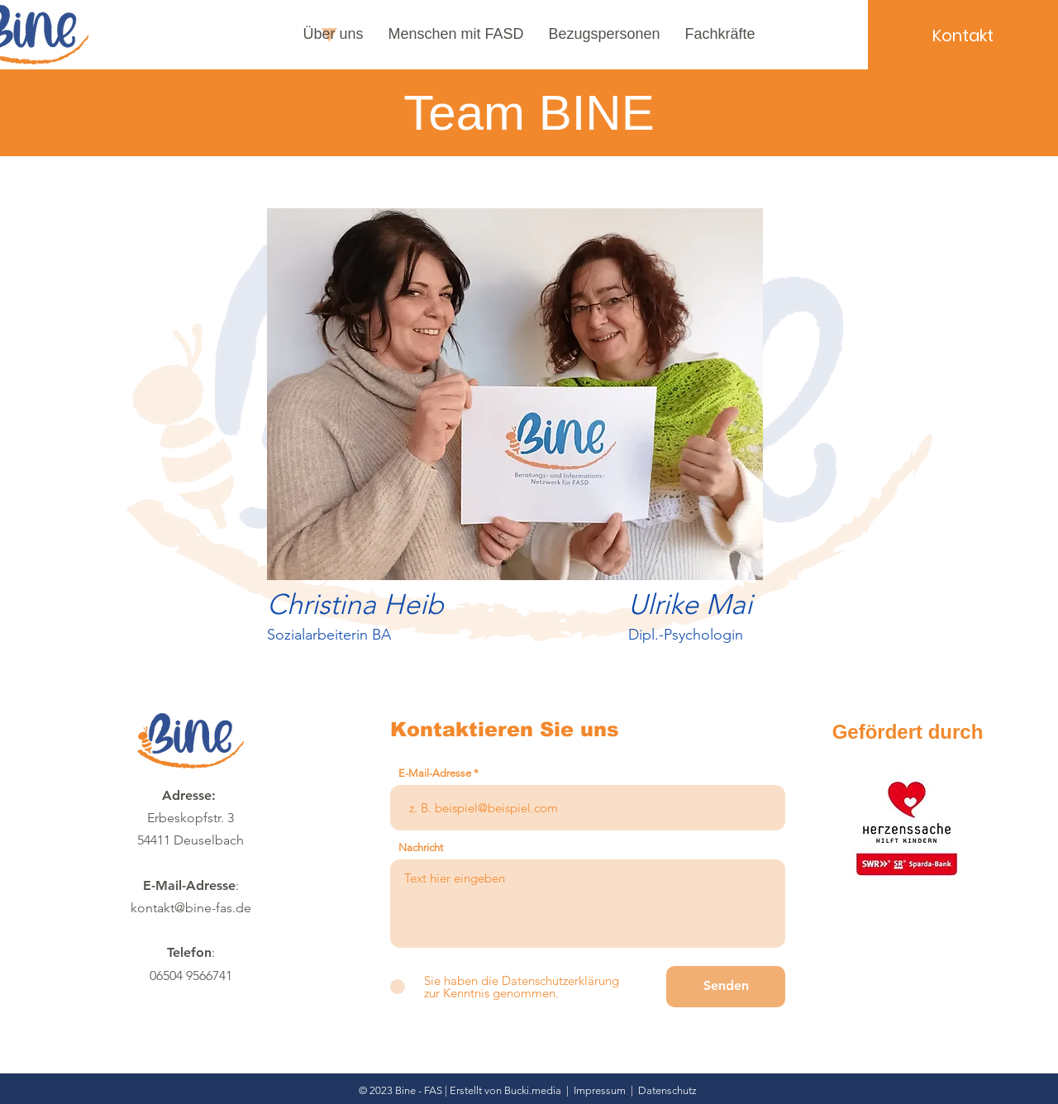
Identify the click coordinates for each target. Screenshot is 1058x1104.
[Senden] (725, 986)
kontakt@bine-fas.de (191, 908)
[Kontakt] (963, 35)
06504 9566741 (191, 975)
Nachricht (420, 847)
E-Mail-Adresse (434, 773)
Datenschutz (667, 1090)
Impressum (600, 1090)
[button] (333, 34)
